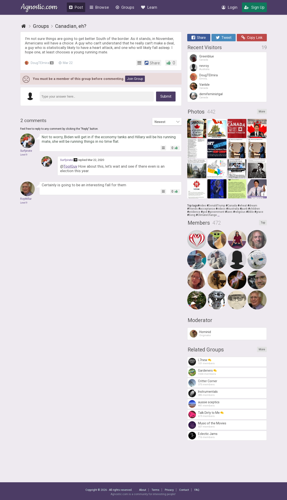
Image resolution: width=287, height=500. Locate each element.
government (216, 211)
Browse (99, 7)
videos (221, 208)
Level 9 (23, 155)
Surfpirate (66, 160)
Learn (149, 7)
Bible (251, 211)
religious (240, 211)
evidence (194, 211)
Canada (232, 205)
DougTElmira (39, 63)
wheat (243, 205)
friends (193, 208)
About (142, 489)
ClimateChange (207, 215)
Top (263, 222)
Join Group (135, 79)
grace (259, 211)
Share (198, 37)
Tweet (223, 37)
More (262, 111)
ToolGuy (70, 166)
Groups (125, 7)
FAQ (196, 489)
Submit (165, 96)
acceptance (207, 208)
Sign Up (254, 7)
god (204, 211)
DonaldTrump (216, 205)
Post (76, 7)
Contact (184, 489)
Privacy (169, 489)
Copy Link (252, 37)
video (202, 205)
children (255, 208)
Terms (155, 489)
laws (230, 211)
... (218, 215)
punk (244, 208)
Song (192, 215)
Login (229, 7)
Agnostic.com (39, 7)
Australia (233, 208)
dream (253, 205)
